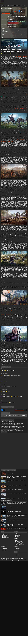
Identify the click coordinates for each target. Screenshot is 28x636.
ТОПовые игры (11, 500)
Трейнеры (18, 610)
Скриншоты (3, 30)
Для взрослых (22, 504)
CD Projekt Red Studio (11, 22)
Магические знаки (9, 460)
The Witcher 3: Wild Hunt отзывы (18, 498)
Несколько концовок (9, 505)
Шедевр (15, 505)
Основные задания (5, 453)
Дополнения (18, 624)
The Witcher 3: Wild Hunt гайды (6, 498)
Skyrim (10, 374)
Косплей (18, 629)
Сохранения (18, 611)
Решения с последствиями (6, 502)
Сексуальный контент (5, 501)
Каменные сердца (5, 480)
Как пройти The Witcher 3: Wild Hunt (7, 545)
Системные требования (10, 448)
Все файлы (18, 623)
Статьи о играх (19, 616)
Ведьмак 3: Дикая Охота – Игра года (14, 581)
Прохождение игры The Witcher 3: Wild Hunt (16, 564)
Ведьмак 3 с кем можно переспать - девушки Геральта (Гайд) (16, 547)
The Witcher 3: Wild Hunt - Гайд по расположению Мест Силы (14, 556)
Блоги (17, 628)
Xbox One (9, 20)
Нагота (17, 501)
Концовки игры (5, 455)
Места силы (20, 474)
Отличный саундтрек (5, 504)
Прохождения (19, 608)
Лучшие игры (6, 608)
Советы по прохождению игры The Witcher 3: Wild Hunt (16, 569)
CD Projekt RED (8, 102)
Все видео (5, 623)
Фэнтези (11, 504)
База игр (5, 610)
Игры (8, 5)
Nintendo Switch (19, 20)
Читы (2, 34)
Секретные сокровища (6, 474)
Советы (3, 448)
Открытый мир (12, 501)
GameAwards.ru (4, 5)
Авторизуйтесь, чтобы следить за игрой (20, 9)
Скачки (3, 460)
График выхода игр (7, 609)
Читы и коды (18, 609)
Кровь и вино (12, 480)
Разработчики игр (6, 612)
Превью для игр (19, 618)
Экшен (9, 15)
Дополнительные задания (16, 453)
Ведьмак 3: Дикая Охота (5, 10)
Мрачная (3, 505)
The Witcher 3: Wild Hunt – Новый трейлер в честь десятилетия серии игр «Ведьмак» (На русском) (16, 578)
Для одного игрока (18, 500)
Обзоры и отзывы (4, 28)
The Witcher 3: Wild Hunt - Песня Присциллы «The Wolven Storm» (17, 604)
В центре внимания (20, 619)
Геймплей (5, 624)
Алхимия (8, 469)
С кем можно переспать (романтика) (9, 464)
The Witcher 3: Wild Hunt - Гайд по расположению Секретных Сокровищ (15, 552)
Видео (2, 31)
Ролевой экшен (10, 17)
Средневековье (20, 505)
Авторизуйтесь (5, 494)
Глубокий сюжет (22, 501)
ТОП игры (5, 611)
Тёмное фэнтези (16, 504)
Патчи (17, 624)
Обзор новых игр (19, 617)
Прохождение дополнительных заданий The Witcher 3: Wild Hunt (16, 560)
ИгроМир (18, 630)
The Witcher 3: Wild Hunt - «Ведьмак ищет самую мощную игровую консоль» (17, 591)
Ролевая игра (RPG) (20, 15)
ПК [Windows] (10, 18)
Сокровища (14, 474)
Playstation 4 (19, 18)
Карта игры (4, 476)
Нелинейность (4, 506)
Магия (24, 505)
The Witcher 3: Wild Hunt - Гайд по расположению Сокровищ (14, 573)
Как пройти (3, 27)
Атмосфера (13, 502)
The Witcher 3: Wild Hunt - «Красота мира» (15, 594)
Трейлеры (5, 624)
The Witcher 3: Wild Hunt (15, 5)
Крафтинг (3, 469)
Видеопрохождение (7, 625)
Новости (3, 25)
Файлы (2, 33)
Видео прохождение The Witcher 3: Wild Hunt (16, 586)
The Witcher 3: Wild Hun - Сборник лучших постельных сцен (15, 600)
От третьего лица (19, 502)
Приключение (13, 15)
